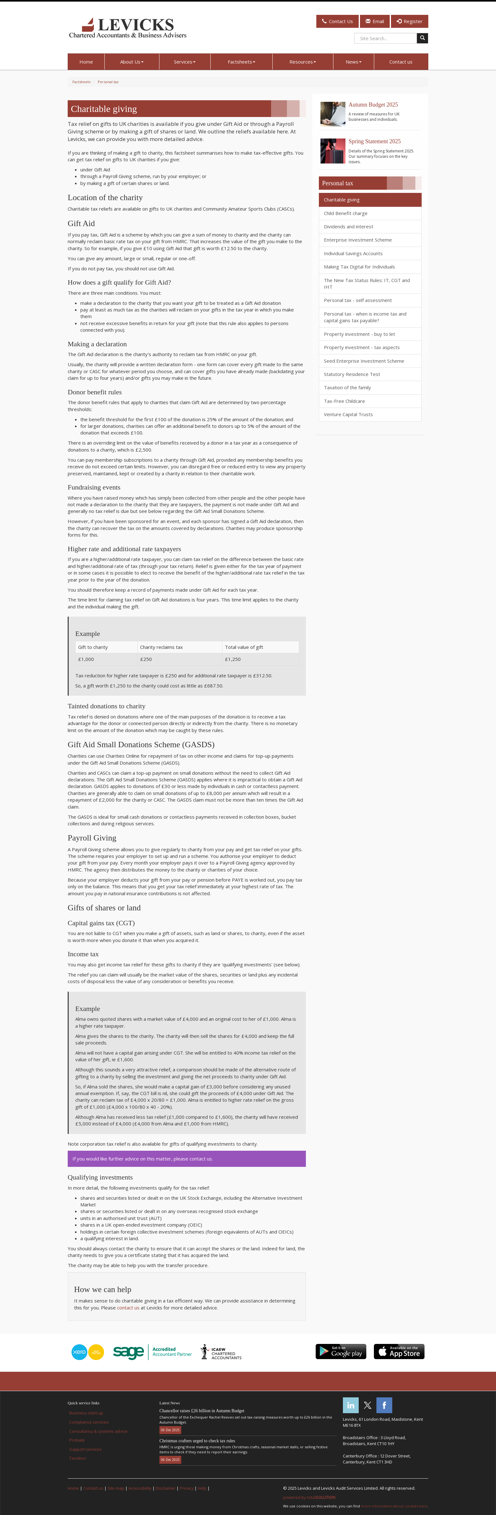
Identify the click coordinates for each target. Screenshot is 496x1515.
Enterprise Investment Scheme (358, 240)
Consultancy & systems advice (98, 1431)
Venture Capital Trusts (348, 414)
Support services (85, 1449)
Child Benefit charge (346, 213)
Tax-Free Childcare (344, 401)
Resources (302, 62)
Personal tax (108, 81)
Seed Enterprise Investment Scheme (364, 361)
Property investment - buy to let (359, 334)
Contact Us (337, 21)
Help (202, 1488)
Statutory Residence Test (352, 374)
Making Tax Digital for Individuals (359, 266)
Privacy (187, 1488)
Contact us (400, 62)
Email (375, 21)
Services (184, 62)
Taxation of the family (347, 387)
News (354, 62)
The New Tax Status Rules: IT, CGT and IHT (367, 283)
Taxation (77, 1458)
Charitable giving (342, 199)
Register (410, 21)
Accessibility (140, 1488)
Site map (116, 1488)
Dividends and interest (348, 226)
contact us (128, 1307)
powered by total (309, 1497)
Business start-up (86, 1413)
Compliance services (89, 1422)
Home (86, 62)
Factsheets (241, 62)
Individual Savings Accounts (353, 253)
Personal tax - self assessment (358, 300)
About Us (132, 62)
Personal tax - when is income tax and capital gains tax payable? (365, 317)
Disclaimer (166, 1488)
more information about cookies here (394, 1506)
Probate (77, 1440)
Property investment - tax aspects (362, 347)
